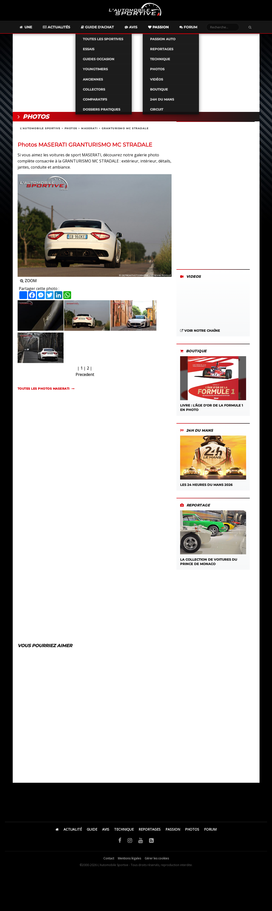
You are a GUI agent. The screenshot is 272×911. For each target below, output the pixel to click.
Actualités (65, 28)
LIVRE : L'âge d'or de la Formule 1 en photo (213, 385)
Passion (167, 28)
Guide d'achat (105, 28)
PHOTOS (71, 129)
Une (34, 28)
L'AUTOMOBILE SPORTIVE (40, 129)
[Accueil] (57, 830)
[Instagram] (130, 841)
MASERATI (89, 129)
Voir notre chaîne (200, 332)
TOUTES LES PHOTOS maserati (44, 390)
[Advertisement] (136, 74)
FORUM (210, 830)
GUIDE (92, 830)
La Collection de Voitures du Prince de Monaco (213, 539)
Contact (108, 859)
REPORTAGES (150, 830)
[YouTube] (140, 841)
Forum (197, 28)
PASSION (172, 830)
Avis (139, 28)
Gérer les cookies (157, 859)
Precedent (85, 375)
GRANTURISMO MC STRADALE (125, 129)
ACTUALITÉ (73, 830)
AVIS (105, 830)
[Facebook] (119, 841)
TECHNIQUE (124, 830)
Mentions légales (129, 859)
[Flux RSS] (151, 841)
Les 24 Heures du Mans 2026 (213, 462)
